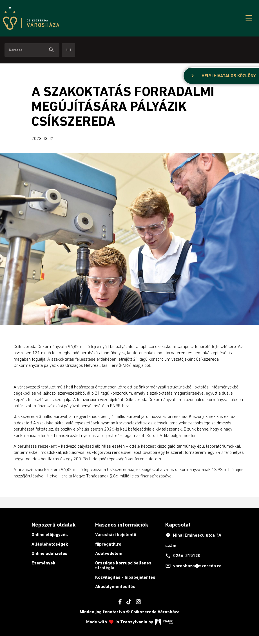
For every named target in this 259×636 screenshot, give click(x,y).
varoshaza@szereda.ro (193, 566)
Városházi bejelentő (115, 534)
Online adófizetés (50, 553)
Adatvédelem (108, 553)
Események (43, 563)
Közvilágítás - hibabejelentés (125, 577)
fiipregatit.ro (108, 544)
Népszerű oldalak (53, 524)
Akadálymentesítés (115, 586)
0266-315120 (182, 556)
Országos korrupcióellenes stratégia (123, 565)
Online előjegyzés (50, 534)
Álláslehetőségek (50, 544)
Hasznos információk (121, 524)
